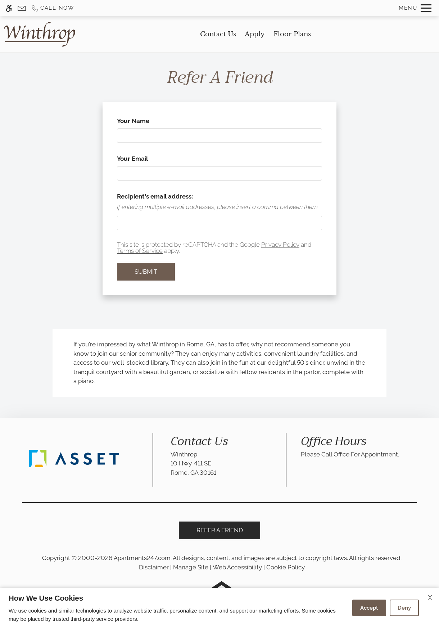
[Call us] (52, 8)
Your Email (145, 158)
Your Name (146, 120)
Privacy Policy (280, 244)
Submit (146, 271)
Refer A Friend (219, 530)
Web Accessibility (237, 567)
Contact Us (218, 34)
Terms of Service (140, 250)
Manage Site (190, 567)
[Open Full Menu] (415, 8)
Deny (404, 608)
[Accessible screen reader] (9, 8)
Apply (255, 34)
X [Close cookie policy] (430, 597)
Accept (369, 608)
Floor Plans (292, 34)
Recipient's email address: (155, 196)
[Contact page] (21, 8)
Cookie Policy (285, 567)
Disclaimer (154, 567)
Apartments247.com (142, 557)
